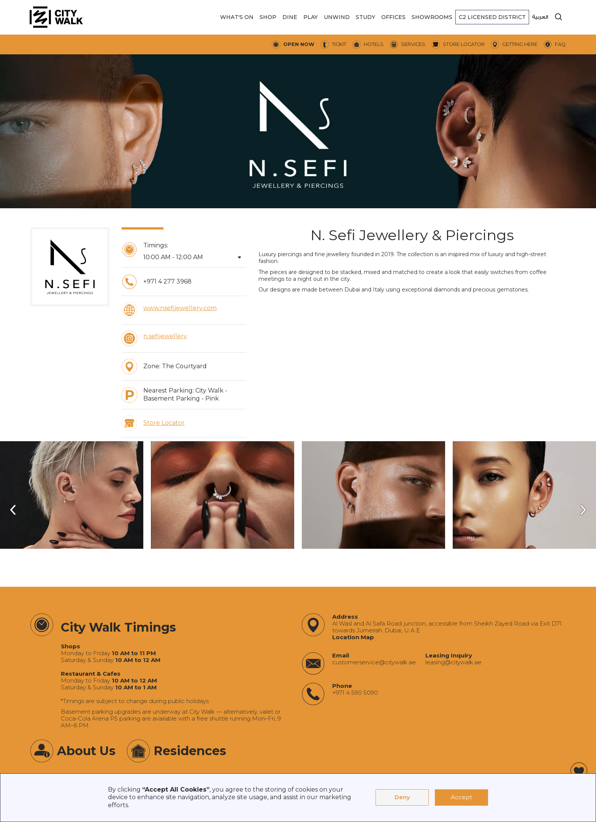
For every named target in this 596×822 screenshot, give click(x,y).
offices (393, 17)
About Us (86, 750)
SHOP (268, 17)
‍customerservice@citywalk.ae (374, 662)
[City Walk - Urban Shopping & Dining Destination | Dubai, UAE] (56, 17)
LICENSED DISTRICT (492, 17)
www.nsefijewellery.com (180, 308)
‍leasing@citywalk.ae (453, 662)
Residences (190, 750)
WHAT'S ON (237, 17)
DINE (289, 17)
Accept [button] (461, 797)
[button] (237, 17)
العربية (540, 17)
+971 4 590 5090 (355, 692)
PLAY (310, 17)
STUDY (365, 17)
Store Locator (164, 422)
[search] (558, 17)
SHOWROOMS (432, 17)
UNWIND (337, 17)
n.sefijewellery (165, 336)
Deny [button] (402, 797)
